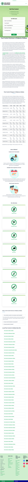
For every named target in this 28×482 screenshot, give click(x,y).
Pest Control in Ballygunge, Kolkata (9, 329)
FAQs (9, 458)
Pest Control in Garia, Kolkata (8, 386)
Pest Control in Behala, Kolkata (9, 335)
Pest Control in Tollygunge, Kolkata (9, 341)
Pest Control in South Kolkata (8, 417)
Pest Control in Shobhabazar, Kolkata (10, 442)
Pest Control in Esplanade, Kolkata (9, 349)
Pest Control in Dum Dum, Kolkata (9, 372)
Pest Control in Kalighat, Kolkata (9, 394)
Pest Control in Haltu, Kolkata (8, 440)
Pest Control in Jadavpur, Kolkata (9, 377)
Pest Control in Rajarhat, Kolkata (9, 431)
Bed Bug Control (14, 299)
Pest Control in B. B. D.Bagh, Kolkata (10, 420)
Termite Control (14, 213)
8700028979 (14, 0)
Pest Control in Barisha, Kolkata (9, 332)
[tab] (14, 314)
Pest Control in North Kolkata (8, 411)
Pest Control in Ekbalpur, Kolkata (9, 406)
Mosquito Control (14, 225)
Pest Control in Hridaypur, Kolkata (9, 389)
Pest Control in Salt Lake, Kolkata (9, 414)
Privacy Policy (10, 457)
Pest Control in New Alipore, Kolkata (10, 383)
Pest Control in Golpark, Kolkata (9, 352)
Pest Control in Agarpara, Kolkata (9, 437)
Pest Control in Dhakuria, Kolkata (9, 403)
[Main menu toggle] (26, 4)
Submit (14, 34)
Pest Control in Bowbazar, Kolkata (9, 366)
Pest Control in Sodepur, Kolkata (9, 448)
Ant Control (14, 287)
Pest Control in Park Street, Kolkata (9, 428)
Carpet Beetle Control (14, 262)
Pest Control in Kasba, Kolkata (9, 380)
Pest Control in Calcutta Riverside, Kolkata (11, 346)
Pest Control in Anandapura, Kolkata (10, 423)
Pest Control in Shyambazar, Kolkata (10, 434)
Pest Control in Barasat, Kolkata (9, 397)
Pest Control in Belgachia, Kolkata (9, 363)
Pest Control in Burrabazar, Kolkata (9, 369)
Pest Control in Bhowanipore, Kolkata (10, 338)
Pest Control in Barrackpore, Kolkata (10, 355)
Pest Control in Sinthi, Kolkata (9, 445)
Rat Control (14, 250)
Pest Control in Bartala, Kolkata (9, 360)
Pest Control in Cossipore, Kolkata (9, 400)
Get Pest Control (5, 52)
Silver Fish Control (14, 275)
